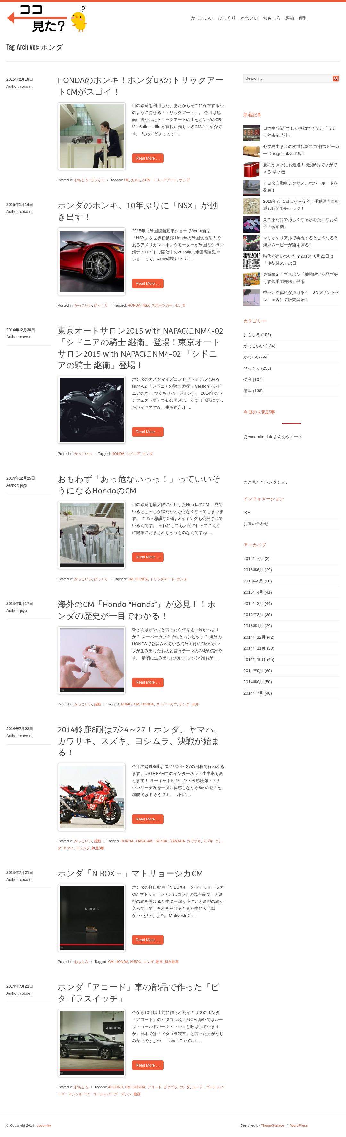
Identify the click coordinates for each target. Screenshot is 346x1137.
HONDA (134, 305)
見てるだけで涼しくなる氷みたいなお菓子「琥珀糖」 (300, 223)
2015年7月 (253, 558)
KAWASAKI (144, 841)
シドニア (133, 454)
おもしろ (272, 18)
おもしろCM (141, 180)
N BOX (135, 962)
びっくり (227, 18)
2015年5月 (253, 581)
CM (130, 579)
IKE (246, 512)
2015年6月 (253, 569)
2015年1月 (253, 625)
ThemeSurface (272, 1125)
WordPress (299, 1125)
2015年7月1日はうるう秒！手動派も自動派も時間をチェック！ (301, 205)
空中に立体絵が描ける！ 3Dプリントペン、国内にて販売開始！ (301, 296)
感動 (289, 18)
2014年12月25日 (20, 478)
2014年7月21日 (19, 872)
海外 (195, 704)
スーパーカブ (166, 704)
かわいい (249, 18)
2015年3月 (253, 603)
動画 (159, 962)
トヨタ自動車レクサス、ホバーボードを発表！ (300, 187)
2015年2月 (253, 614)
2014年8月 (253, 682)
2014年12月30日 (20, 330)
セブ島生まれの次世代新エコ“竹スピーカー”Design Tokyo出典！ (301, 150)
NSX (146, 305)
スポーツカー (162, 305)
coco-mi (26, 86)
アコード (154, 1087)
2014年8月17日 (19, 603)
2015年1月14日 (19, 204)
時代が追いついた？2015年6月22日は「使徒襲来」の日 (298, 260)
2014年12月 (254, 637)
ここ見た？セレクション (266, 482)
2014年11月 (254, 648)
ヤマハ (68, 848)
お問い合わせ (255, 523)
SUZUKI (161, 841)
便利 (303, 18)
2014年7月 (253, 693)
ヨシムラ (83, 848)
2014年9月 (253, 670)
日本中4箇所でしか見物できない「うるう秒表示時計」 (299, 132)
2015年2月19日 (19, 79)
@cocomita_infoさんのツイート (272, 436)
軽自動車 (172, 962)
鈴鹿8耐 (98, 848)
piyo (23, 485)
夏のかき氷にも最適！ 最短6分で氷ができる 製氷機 (300, 168)
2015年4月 (253, 592)
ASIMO (126, 704)
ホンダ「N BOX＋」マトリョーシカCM (130, 873)
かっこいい (202, 18)
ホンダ (184, 180)
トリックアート (164, 180)
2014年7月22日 (19, 729)
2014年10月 (254, 659)
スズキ (208, 841)
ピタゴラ (170, 1087)
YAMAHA (177, 841)
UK (126, 180)
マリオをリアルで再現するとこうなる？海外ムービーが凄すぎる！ (300, 241)
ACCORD (115, 1087)
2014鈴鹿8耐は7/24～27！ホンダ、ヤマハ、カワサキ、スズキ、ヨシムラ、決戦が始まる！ (140, 741)
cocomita (44, 1125)
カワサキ (194, 841)
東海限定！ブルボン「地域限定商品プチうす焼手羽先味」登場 (300, 278)
